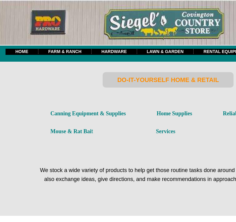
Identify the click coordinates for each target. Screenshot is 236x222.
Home (21, 51)
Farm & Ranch (64, 51)
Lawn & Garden (165, 51)
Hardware (114, 51)
